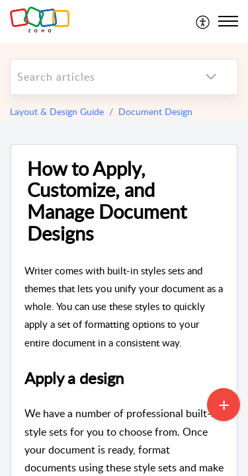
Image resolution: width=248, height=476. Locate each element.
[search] (98, 77)
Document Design (155, 111)
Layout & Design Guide (57, 111)
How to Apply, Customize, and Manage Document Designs (106, 201)
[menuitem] (203, 21)
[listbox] (211, 77)
